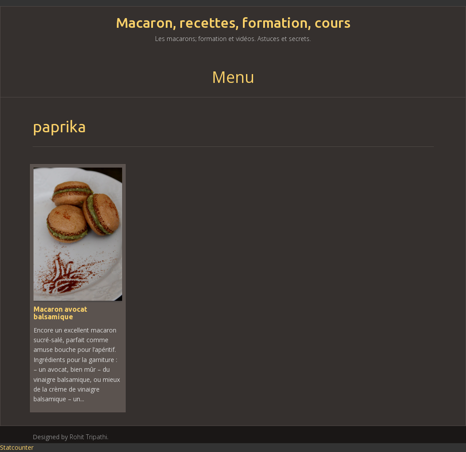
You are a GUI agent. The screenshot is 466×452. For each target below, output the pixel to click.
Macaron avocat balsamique (60, 313)
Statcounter (17, 447)
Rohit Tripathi (88, 437)
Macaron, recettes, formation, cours (233, 22)
